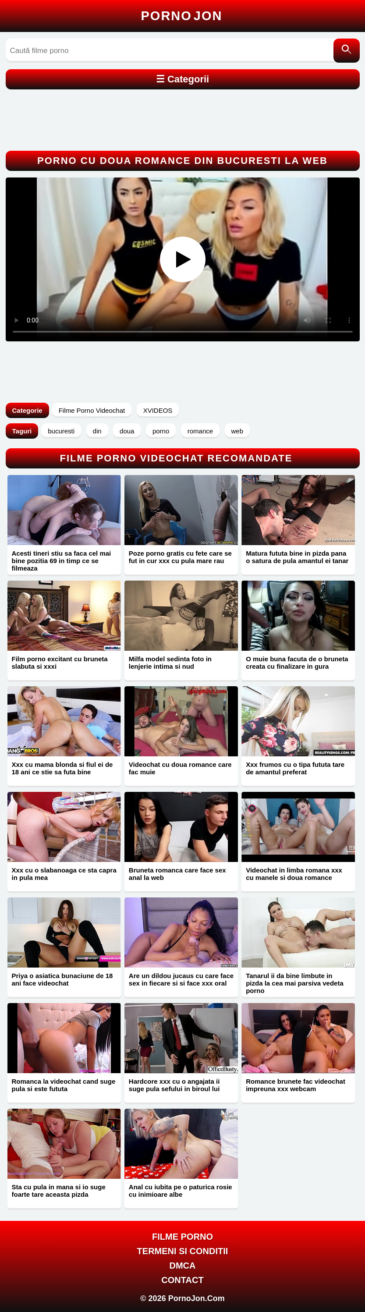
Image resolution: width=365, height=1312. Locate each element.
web (237, 431)
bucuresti (61, 431)
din (97, 431)
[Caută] (346, 51)
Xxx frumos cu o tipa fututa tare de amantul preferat (295, 768)
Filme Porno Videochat (92, 410)
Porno (182, 16)
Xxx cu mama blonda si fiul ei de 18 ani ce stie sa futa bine (62, 768)
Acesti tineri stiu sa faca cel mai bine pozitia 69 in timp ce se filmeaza (61, 561)
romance (200, 431)
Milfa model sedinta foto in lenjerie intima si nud (170, 662)
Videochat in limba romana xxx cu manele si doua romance (294, 873)
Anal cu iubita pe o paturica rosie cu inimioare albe (180, 1190)
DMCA (183, 1265)
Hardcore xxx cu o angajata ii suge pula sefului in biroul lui (174, 1085)
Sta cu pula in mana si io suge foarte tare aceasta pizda (59, 1190)
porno (160, 431)
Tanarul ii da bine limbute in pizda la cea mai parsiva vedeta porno (295, 983)
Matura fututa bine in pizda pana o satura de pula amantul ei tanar (297, 557)
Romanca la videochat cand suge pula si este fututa (64, 1085)
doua (127, 431)
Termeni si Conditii (182, 1251)
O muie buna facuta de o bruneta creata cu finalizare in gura (297, 662)
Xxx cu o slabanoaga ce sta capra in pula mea (64, 873)
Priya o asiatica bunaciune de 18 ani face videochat (62, 979)
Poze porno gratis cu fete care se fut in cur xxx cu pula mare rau (180, 557)
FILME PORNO (182, 1236)
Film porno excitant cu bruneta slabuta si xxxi (60, 662)
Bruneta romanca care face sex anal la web (177, 873)
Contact (182, 1280)
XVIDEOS (158, 410)
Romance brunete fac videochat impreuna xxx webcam (295, 1085)
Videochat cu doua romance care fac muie (180, 768)
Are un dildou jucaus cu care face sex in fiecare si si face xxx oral (181, 979)
